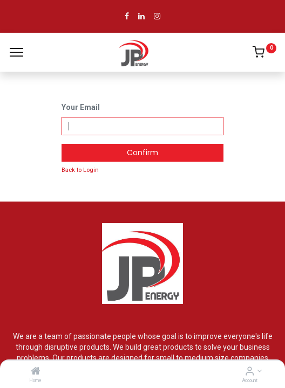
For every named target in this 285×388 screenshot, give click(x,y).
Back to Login (80, 170)
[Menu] (16, 52)
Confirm (142, 152)
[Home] (35, 372)
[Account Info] (250, 372)
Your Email (81, 107)
